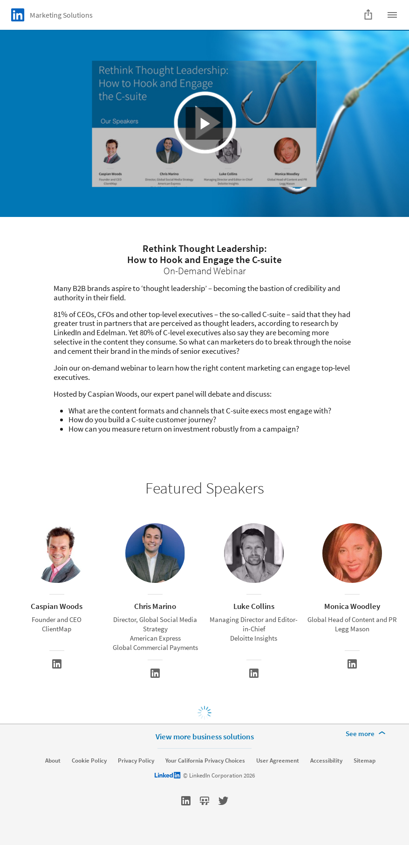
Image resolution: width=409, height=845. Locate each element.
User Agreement (277, 760)
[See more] (367, 733)
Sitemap (364, 760)
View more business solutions (205, 736)
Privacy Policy (136, 760)
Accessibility (326, 760)
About (53, 760)
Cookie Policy (89, 760)
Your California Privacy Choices (205, 760)
